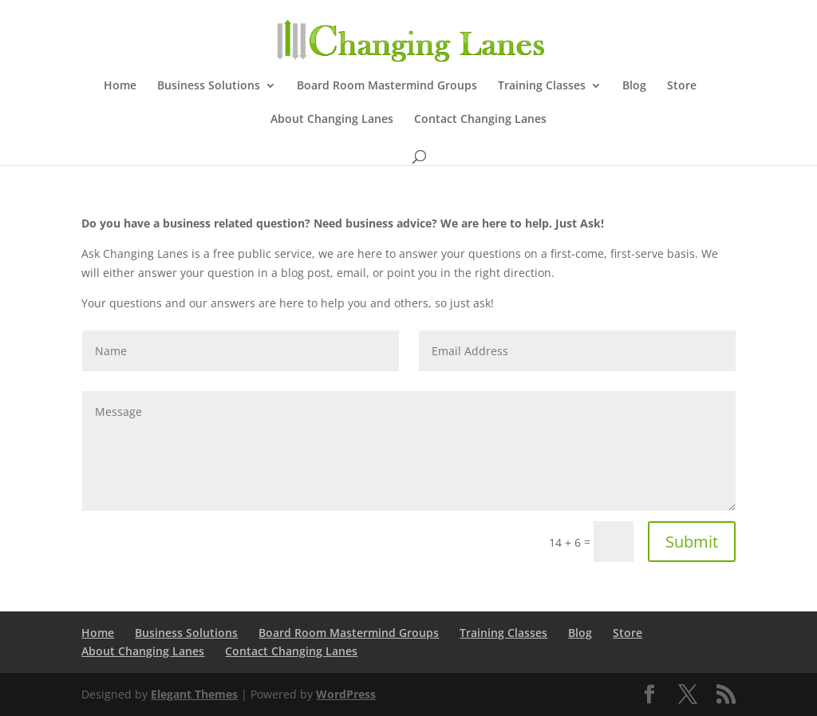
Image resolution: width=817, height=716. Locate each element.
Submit (691, 541)
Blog (634, 86)
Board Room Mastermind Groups (387, 86)
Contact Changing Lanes (480, 119)
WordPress (346, 694)
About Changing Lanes (331, 119)
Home (120, 86)
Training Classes (542, 86)
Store (682, 86)
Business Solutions (208, 86)
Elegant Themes (194, 694)
